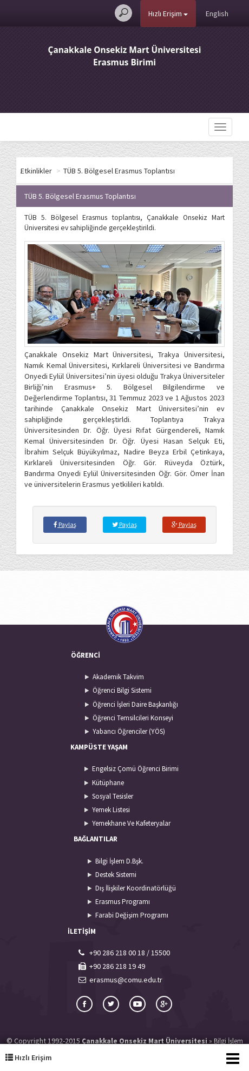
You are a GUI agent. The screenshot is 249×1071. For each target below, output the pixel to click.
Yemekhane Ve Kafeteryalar (131, 823)
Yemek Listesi (111, 809)
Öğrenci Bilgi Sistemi (122, 690)
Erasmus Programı (122, 901)
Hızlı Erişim (168, 13)
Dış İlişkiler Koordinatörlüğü (135, 888)
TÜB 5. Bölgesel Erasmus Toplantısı (146, 171)
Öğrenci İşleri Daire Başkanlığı (135, 704)
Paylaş (65, 524)
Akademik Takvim (118, 676)
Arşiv (28, 171)
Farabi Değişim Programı (131, 915)
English (217, 13)
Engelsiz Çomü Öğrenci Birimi (135, 768)
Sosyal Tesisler (112, 796)
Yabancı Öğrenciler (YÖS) (129, 731)
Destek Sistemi (115, 874)
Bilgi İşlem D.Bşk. (119, 861)
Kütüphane (108, 782)
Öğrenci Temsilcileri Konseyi (133, 717)
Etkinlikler (63, 171)
